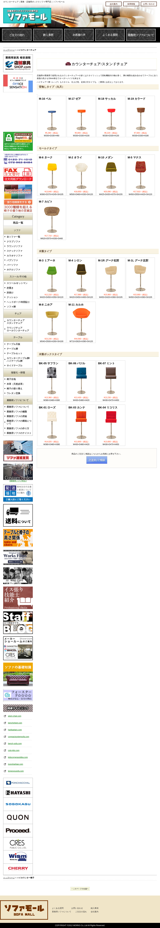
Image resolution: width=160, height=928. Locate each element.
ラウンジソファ (14, 246)
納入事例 (94, 908)
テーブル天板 (13, 344)
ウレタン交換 (13, 393)
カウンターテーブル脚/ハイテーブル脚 (18, 359)
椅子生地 (11, 379)
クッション (12, 297)
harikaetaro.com (15, 730)
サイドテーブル (14, 365)
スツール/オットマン (17, 283)
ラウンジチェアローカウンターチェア (18, 329)
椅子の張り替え (14, 388)
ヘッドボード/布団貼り (18, 302)
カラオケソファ (14, 255)
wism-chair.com (14, 716)
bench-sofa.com (15, 743)
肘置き (10, 288)
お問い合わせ (77, 908)
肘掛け (10, 292)
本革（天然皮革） (16, 384)
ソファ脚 (11, 306)
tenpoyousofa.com (16, 771)
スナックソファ (14, 251)
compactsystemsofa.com (18, 737)
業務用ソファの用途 (17, 416)
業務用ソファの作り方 (18, 428)
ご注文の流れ (81, 912)
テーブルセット (14, 353)
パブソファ (12, 260)
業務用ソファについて (18, 407)
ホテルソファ (13, 269)
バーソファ (12, 265)
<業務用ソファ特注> (18, 480)
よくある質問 (58, 908)
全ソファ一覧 (13, 236)
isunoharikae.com (15, 764)
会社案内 (94, 912)
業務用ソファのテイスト (19, 433)
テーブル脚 (12, 348)
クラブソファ (13, 241)
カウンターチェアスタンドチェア (16, 321)
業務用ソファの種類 (17, 411)
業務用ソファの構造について (19, 422)
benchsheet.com (15, 723)
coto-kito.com (13, 750)
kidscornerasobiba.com (18, 757)
